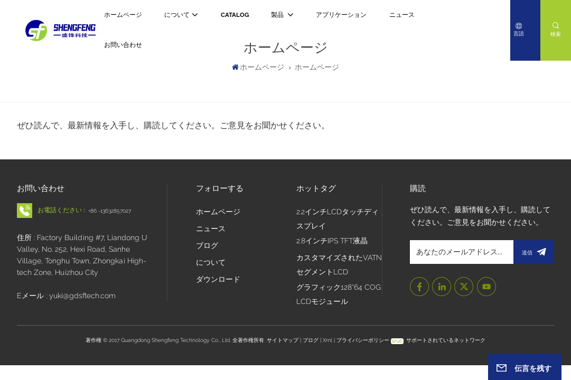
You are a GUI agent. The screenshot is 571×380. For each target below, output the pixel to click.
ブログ (207, 245)
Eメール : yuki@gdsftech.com (66, 295)
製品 (278, 14)
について (177, 14)
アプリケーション (341, 14)
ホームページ (123, 14)
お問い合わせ (123, 45)
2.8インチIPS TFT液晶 (332, 240)
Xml (327, 340)
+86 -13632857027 (109, 210)
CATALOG (235, 14)
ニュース (402, 14)
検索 (555, 34)
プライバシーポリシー (362, 340)
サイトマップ (283, 340)
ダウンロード (218, 279)
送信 (533, 252)
